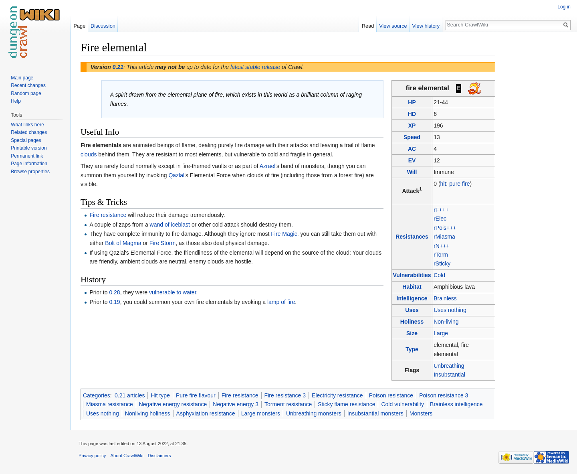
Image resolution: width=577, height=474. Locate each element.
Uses (411, 310)
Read (368, 26)
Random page (26, 93)
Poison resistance (391, 395)
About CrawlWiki (127, 455)
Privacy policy (92, 455)
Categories (96, 395)
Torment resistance (288, 404)
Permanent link (27, 156)
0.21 (118, 67)
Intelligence (412, 298)
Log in (564, 7)
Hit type (160, 395)
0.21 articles (130, 395)
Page (79, 26)
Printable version (28, 148)
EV (412, 160)
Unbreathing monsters (313, 413)
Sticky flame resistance (346, 404)
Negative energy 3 (235, 404)
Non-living (446, 321)
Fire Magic (284, 234)
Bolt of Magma (123, 243)
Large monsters (260, 413)
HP (412, 102)
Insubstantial (449, 374)
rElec (440, 218)
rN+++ (441, 246)
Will (412, 172)
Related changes (29, 132)
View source (393, 26)
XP (412, 125)
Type (412, 349)
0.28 (114, 292)
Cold (439, 275)
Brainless (445, 298)
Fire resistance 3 (285, 395)
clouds (89, 154)
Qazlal (176, 175)
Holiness (412, 321)
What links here (27, 125)
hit (443, 183)
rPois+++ (445, 228)
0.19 (114, 302)
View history (426, 26)
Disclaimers (159, 455)
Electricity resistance (337, 395)
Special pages (26, 140)
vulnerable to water (172, 292)
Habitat (411, 287)
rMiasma (444, 236)
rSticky (442, 263)
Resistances (411, 236)
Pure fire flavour (196, 395)
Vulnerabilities (412, 275)
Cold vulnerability (402, 404)
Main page (22, 78)
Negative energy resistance (173, 404)
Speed (411, 137)
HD (412, 114)
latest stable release (255, 67)
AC (412, 149)
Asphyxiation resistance (205, 413)
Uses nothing (450, 310)
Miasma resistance (109, 404)
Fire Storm (162, 243)
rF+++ (441, 210)
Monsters (421, 413)
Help (16, 101)
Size (412, 333)
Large (441, 333)
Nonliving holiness (147, 413)
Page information (29, 163)
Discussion (103, 26)
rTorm (441, 254)
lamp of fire (281, 302)
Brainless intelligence (456, 404)
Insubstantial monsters (375, 413)
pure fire (459, 183)
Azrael (268, 166)
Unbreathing (449, 366)
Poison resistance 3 (443, 395)
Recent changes (28, 85)
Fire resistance (107, 215)
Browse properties (30, 171)
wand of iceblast (170, 224)
